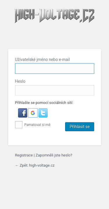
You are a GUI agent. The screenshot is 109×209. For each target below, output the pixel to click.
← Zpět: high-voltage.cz (35, 165)
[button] (23, 116)
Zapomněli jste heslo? (53, 155)
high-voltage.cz (54, 25)
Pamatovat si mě (33, 125)
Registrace (24, 155)
